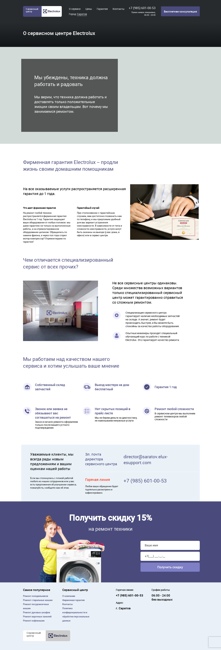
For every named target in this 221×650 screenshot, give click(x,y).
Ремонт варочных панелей (37, 616)
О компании (68, 596)
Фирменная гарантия (73, 600)
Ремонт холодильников (35, 596)
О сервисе (75, 8)
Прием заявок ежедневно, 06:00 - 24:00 (143, 13)
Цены (89, 8)
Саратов (82, 14)
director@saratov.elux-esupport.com (146, 459)
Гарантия (102, 8)
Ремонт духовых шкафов (36, 612)
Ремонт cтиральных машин (37, 600)
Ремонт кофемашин (33, 620)
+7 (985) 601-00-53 (142, 8)
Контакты (118, 8)
